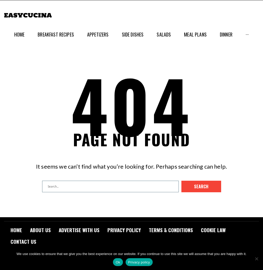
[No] (256, 258)
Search (201, 186)
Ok (118, 262)
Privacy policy (139, 262)
